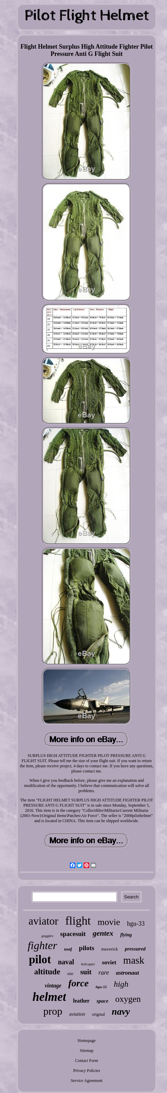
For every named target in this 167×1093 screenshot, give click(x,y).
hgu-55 (100, 987)
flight (78, 920)
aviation (77, 1014)
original (98, 1014)
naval (66, 962)
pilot (40, 959)
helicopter (88, 964)
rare (104, 972)
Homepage (87, 1040)
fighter (42, 945)
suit (86, 972)
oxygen (128, 999)
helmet (49, 997)
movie (109, 922)
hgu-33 (136, 923)
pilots (86, 948)
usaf (68, 949)
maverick (109, 949)
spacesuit (73, 933)
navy (121, 1011)
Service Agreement (87, 1080)
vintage (53, 985)
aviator (43, 921)
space (102, 1001)
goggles (47, 936)
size (70, 973)
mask (133, 960)
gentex (103, 933)
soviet (109, 962)
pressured (135, 949)
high (121, 983)
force (78, 983)
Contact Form (86, 1060)
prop (52, 1011)
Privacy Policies (86, 1070)
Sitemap (86, 1050)
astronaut (127, 972)
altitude (47, 971)
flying (126, 934)
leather (81, 1001)
